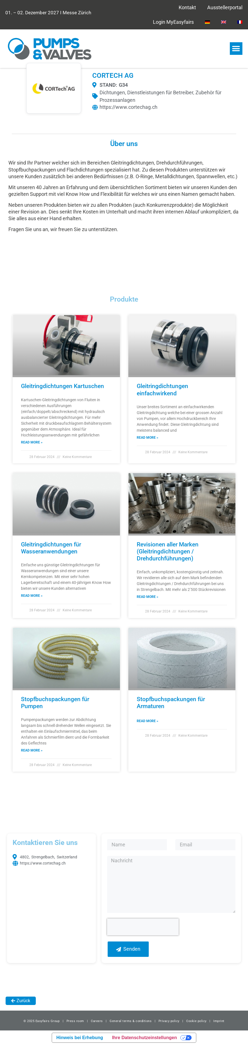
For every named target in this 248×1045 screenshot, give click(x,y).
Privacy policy (169, 1021)
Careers (97, 1021)
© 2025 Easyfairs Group (41, 1021)
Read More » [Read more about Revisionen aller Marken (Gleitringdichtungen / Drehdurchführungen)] (147, 597)
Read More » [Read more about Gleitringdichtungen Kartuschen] (31, 442)
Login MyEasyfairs (173, 22)
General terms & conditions (131, 1021)
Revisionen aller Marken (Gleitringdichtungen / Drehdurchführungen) (168, 551)
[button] (236, 48)
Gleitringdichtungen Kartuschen (62, 386)
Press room (74, 1021)
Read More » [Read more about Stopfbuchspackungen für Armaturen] (147, 721)
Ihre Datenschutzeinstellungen (144, 1037)
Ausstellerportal (224, 7)
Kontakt (187, 7)
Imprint (219, 1021)
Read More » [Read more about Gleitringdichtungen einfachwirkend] (147, 438)
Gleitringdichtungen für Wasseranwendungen (51, 548)
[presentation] (143, 927)
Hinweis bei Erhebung (79, 1037)
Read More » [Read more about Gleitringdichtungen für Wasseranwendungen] (31, 596)
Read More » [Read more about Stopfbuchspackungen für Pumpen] (31, 750)
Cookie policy (196, 1021)
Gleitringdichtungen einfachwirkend (162, 389)
